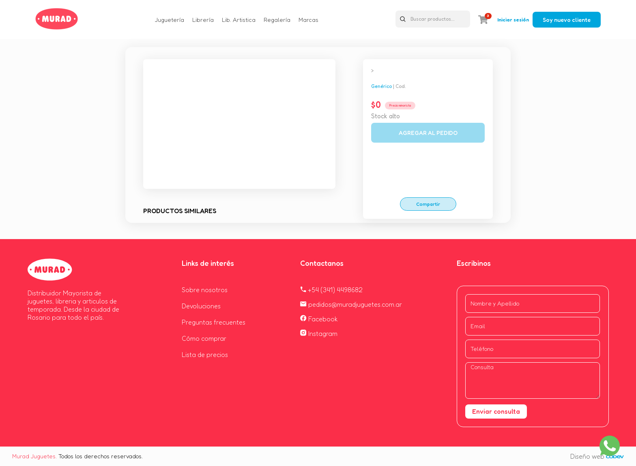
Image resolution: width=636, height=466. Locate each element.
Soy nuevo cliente (567, 19)
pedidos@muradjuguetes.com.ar (351, 304)
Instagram (318, 333)
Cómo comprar (204, 338)
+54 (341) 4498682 (331, 290)
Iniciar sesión (513, 20)
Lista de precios (205, 355)
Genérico (381, 86)
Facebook (319, 319)
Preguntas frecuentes (213, 322)
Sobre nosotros (205, 290)
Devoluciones (201, 306)
